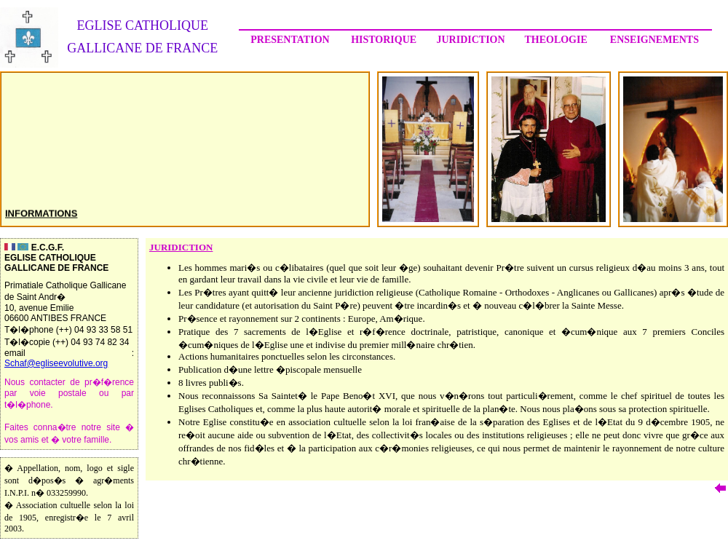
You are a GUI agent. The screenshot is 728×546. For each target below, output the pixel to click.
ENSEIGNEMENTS (654, 39)
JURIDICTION (470, 39)
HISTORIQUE (383, 39)
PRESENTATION (289, 39)
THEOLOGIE (555, 39)
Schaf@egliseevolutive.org (56, 363)
